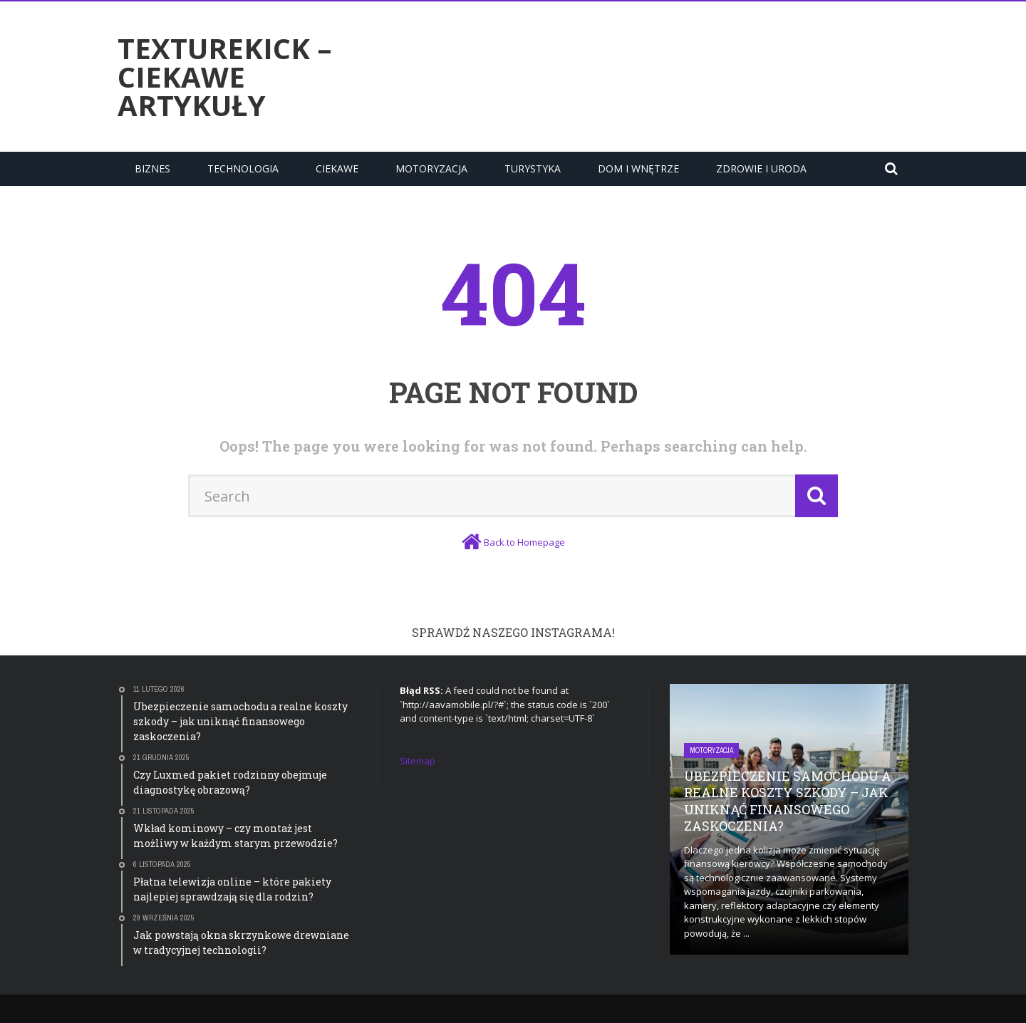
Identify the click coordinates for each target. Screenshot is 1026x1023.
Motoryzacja (431, 168)
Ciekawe (337, 168)
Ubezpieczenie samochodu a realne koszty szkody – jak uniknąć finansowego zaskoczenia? (787, 800)
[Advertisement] (649, 75)
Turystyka (532, 168)
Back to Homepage (524, 542)
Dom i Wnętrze (638, 168)
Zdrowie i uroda (761, 168)
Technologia (243, 168)
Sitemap (417, 760)
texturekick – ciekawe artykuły (225, 77)
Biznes (152, 168)
